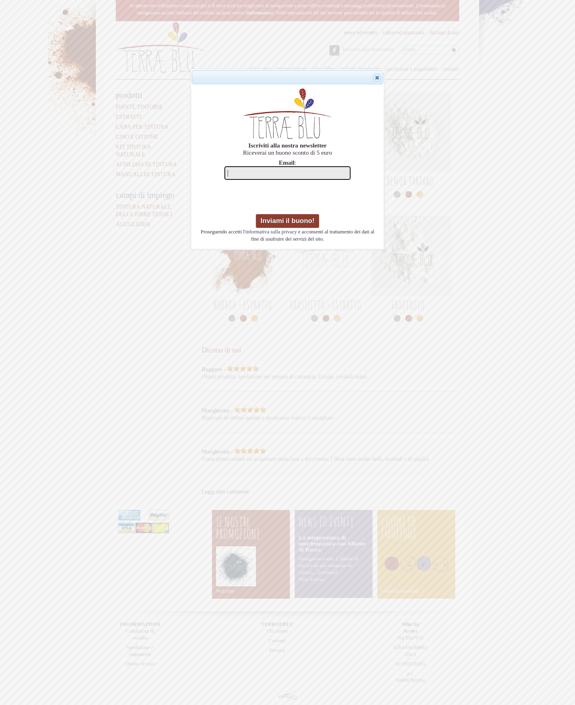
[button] (377, 78)
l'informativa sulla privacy (270, 232)
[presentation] (288, 198)
